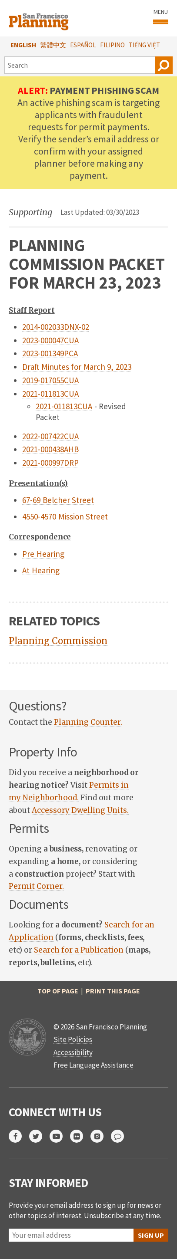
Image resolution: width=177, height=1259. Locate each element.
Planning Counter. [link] (88, 722)
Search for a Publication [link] (79, 950)
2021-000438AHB (50, 449)
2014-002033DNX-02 (55, 327)
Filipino (112, 45)
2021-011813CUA (50, 393)
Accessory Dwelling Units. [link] (80, 810)
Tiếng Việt (144, 45)
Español (83, 45)
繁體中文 (53, 45)
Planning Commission (58, 640)
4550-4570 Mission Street (65, 516)
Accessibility (73, 1052)
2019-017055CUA (50, 380)
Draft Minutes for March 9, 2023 (76, 367)
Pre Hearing (43, 554)
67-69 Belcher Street (58, 500)
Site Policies (72, 1039)
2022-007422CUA (50, 436)
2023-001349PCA (50, 353)
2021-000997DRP (50, 462)
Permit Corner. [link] (36, 886)
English (23, 45)
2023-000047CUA (50, 340)
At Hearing (41, 570)
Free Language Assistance (93, 1065)
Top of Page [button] (57, 990)
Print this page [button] (113, 990)
